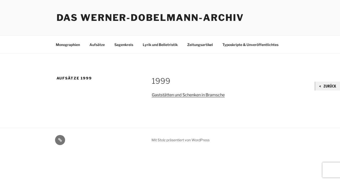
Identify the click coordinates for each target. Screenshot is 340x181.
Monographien (68, 44)
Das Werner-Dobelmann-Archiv (150, 17)
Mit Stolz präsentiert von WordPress (181, 140)
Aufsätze (97, 44)
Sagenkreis (123, 44)
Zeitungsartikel (200, 44)
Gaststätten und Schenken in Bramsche (188, 95)
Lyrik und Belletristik (160, 44)
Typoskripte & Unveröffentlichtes (250, 44)
